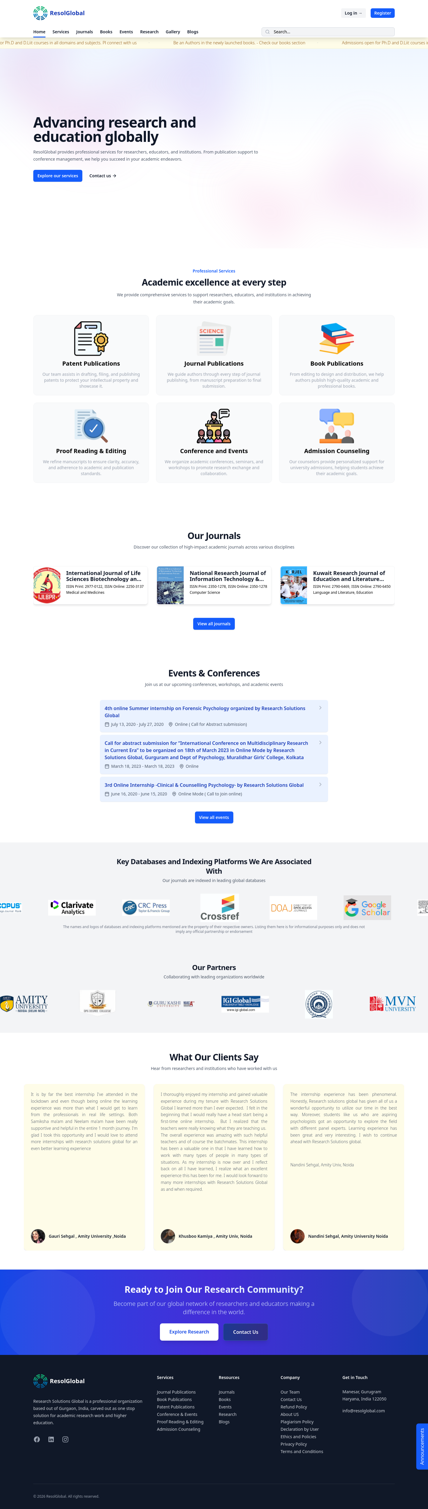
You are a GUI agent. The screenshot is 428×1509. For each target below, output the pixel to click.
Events (126, 32)
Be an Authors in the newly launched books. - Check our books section (250, 43)
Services (61, 32)
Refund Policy (294, 1407)
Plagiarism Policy (297, 1422)
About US (290, 1414)
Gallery (173, 32)
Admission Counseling (178, 1429)
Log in (353, 13)
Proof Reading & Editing (180, 1422)
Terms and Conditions (302, 1451)
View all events (214, 836)
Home (39, 32)
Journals (84, 32)
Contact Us (245, 1332)
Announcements (422, 1446)
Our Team (290, 1392)
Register (382, 13)
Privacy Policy (294, 1444)
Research (149, 32)
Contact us (103, 175)
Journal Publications (176, 1392)
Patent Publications (176, 1407)
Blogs (193, 32)
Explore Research (189, 1331)
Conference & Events (177, 1414)
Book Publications (174, 1399)
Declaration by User (300, 1429)
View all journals (213, 642)
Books (106, 32)
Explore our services (57, 175)
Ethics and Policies (298, 1436)
